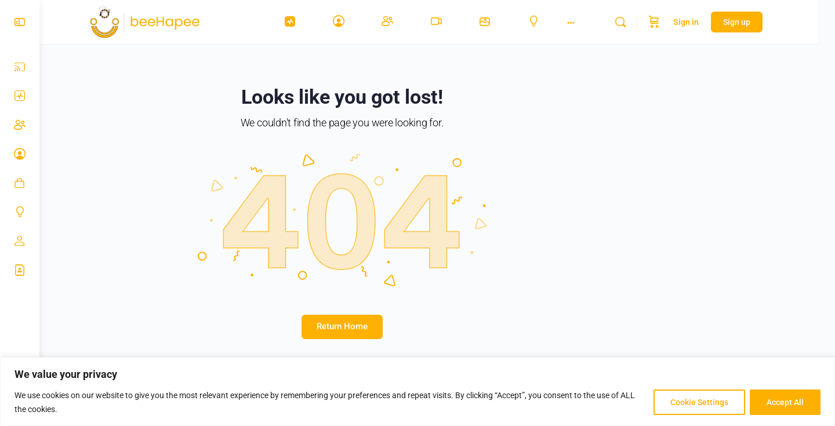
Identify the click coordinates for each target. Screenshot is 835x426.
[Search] (637, 22)
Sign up (753, 22)
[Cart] (670, 22)
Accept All (785, 402)
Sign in (703, 22)
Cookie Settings (699, 402)
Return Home (350, 326)
